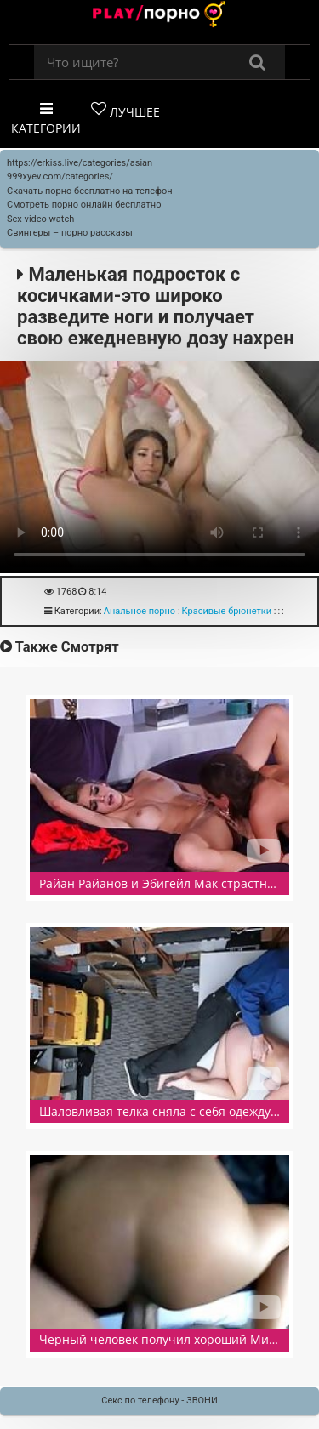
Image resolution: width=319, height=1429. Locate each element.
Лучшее (125, 110)
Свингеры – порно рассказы (70, 232)
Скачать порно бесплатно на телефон (90, 190)
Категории (46, 118)
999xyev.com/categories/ (60, 176)
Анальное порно (139, 611)
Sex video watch (40, 219)
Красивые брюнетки (226, 611)
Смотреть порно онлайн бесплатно (84, 204)
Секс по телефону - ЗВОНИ (159, 1400)
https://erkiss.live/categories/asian (79, 162)
